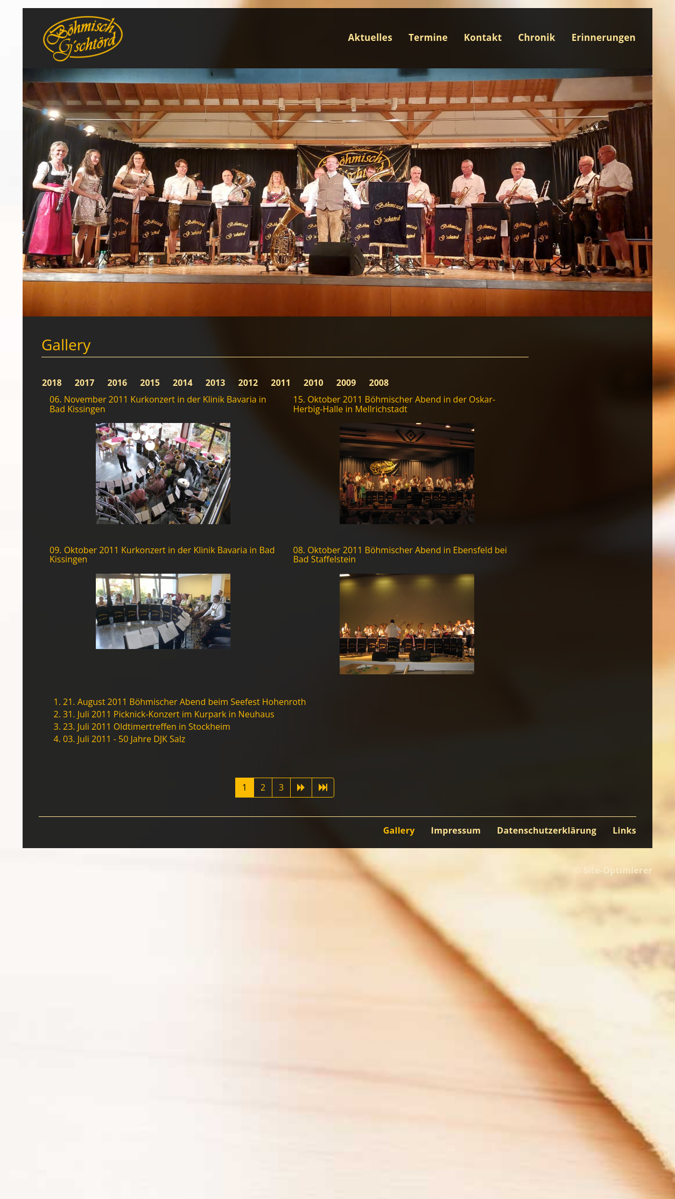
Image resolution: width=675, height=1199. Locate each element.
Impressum (456, 830)
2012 (249, 383)
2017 (86, 383)
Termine (428, 37)
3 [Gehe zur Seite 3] (281, 787)
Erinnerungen (604, 37)
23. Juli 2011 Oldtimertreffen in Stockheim (146, 726)
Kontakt (483, 37)
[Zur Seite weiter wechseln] (301, 788)
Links (624, 830)
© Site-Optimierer (612, 870)
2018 (53, 383)
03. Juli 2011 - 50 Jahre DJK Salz (124, 739)
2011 (282, 383)
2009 (347, 383)
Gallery (399, 830)
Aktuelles (370, 37)
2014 (184, 383)
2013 (217, 383)
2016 (119, 383)
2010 (315, 383)
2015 (151, 383)
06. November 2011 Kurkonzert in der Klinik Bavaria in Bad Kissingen (158, 404)
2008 (379, 383)
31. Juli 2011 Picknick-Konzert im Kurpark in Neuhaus (169, 714)
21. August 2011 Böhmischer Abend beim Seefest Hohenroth (184, 702)
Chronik (536, 37)
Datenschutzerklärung (546, 830)
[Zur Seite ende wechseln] (323, 788)
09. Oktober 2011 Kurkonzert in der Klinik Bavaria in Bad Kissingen (162, 555)
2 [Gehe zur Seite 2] (263, 787)
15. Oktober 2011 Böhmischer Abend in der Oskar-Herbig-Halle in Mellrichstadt (394, 404)
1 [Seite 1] (244, 787)
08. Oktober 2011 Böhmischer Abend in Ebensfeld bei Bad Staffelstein (400, 555)
